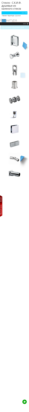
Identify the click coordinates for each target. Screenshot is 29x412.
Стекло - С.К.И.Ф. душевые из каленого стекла (11, 5)
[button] (23, 12)
